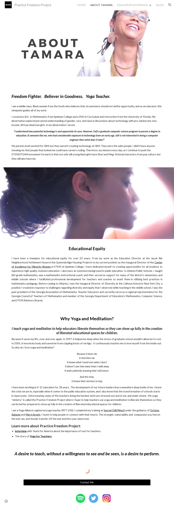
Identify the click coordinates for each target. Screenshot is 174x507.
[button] (170, 5)
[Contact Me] (87, 482)
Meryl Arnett (33, 414)
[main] (87, 96)
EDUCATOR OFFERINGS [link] (132, 5)
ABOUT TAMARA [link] (101, 5)
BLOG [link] (160, 5)
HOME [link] (81, 5)
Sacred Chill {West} (114, 410)
